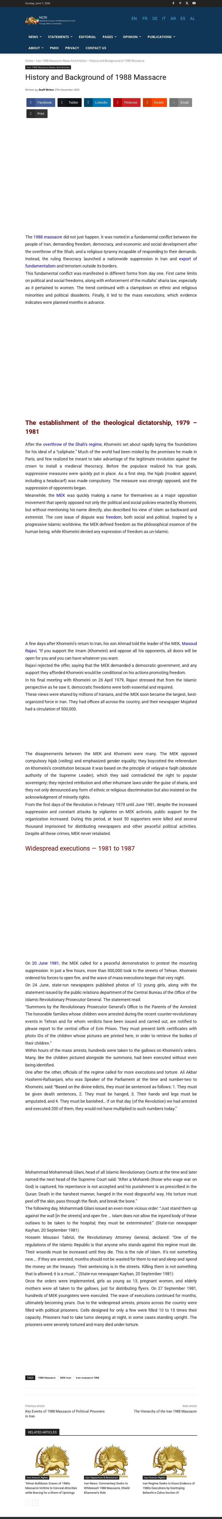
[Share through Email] (180, 102)
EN (134, 18)
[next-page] (36, 1503)
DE (155, 18)
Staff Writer (46, 89)
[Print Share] (37, 113)
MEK (60, 495)
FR (144, 18)
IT (164, 18)
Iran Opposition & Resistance (101, 1477)
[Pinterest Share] (127, 102)
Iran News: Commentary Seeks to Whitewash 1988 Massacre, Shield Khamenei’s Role (106, 1488)
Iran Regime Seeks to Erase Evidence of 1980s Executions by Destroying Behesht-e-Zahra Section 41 (169, 1488)
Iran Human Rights (37, 1477)
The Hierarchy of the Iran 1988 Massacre (165, 1411)
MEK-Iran (65, 1377)
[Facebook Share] (40, 102)
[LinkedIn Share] (97, 102)
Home (29, 61)
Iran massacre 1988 (87, 1377)
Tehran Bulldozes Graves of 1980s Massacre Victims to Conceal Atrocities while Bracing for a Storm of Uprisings (51, 1488)
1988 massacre (47, 236)
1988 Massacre (46, 1377)
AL (192, 18)
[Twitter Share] (70, 102)
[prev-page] (28, 1503)
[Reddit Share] (155, 102)
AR (173, 18)
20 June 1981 (45, 963)
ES (182, 18)
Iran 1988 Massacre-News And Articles (61, 61)
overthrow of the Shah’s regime (72, 444)
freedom (114, 517)
